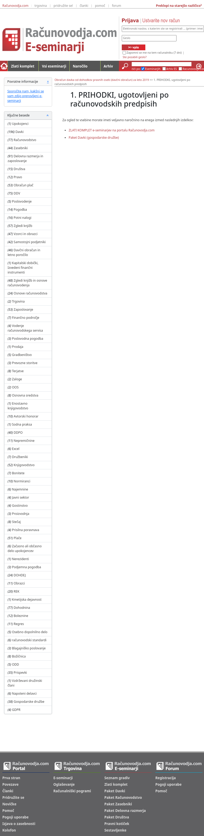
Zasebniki (21, 148)
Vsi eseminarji (54, 66)
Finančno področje (25, 317)
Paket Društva (116, 817)
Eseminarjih (153, 69)
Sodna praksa (22, 424)
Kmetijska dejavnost (27, 599)
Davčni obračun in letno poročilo (24, 252)
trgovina (41, 5)
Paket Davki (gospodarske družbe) (94, 137)
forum (116, 5)
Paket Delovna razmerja (125, 810)
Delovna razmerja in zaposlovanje (25, 158)
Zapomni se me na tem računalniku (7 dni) (153, 52)
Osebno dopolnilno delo (29, 632)
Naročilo (80, 66)
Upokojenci (20, 123)
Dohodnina (22, 607)
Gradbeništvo (22, 355)
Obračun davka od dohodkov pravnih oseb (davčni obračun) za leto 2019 (101, 80)
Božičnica (19, 656)
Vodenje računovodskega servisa (25, 328)
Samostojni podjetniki (30, 242)
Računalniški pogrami (72, 791)
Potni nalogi (22, 217)
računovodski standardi (29, 640)
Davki (19, 132)
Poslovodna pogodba (27, 338)
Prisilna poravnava (25, 530)
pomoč (100, 5)
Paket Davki (114, 791)
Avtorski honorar (26, 416)
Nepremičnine (24, 440)
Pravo (18, 177)
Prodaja (17, 346)
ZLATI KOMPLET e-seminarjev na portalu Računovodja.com (112, 130)
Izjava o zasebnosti (18, 823)
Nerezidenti (20, 559)
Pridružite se (13, 797)
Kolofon (9, 830)
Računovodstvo (25, 140)
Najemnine (20, 489)
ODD (15, 664)
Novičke (9, 804)
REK (16, 591)
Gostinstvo (20, 505)
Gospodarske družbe (29, 701)
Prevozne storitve (24, 363)
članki (84, 5)
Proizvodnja (20, 513)
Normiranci (22, 481)
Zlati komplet (22, 66)
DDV (17, 193)
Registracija (165, 778)
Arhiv (108, 66)
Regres (19, 624)
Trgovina (18, 301)
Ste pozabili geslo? (134, 57)
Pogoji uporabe (15, 817)
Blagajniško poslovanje (29, 648)
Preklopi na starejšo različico (178, 5)
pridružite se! (63, 5)
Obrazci (19, 583)
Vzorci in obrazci (25, 234)
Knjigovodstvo (24, 465)
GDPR (16, 709)
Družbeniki (20, 457)
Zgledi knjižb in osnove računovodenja (27, 282)
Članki (7, 791)
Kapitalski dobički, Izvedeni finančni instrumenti (23, 268)
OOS (15, 387)
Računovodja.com (15, 5)
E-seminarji (63, 778)
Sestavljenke (115, 830)
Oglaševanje (64, 784)
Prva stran (11, 778)
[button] (48, 115)
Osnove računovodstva (30, 293)
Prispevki (20, 672)
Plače (17, 538)
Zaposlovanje (23, 309)
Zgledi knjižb (23, 226)
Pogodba (20, 209)
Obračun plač (23, 185)
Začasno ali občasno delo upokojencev (25, 548)
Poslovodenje (22, 201)
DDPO (18, 432)
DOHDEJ (20, 575)
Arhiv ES (171, 69)
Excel (15, 449)
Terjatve (18, 371)
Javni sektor (20, 497)
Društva (19, 169)
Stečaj (16, 522)
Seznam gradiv (117, 778)
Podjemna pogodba (26, 567)
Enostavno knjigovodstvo (18, 405)
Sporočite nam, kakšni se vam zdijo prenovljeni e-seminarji (25, 96)
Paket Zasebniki (118, 804)
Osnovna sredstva (25, 395)
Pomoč (8, 810)
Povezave (10, 784)
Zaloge (17, 379)
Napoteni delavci (24, 693)
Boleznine (21, 616)
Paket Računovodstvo (123, 797)
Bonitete (18, 473)
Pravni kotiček (116, 823)
